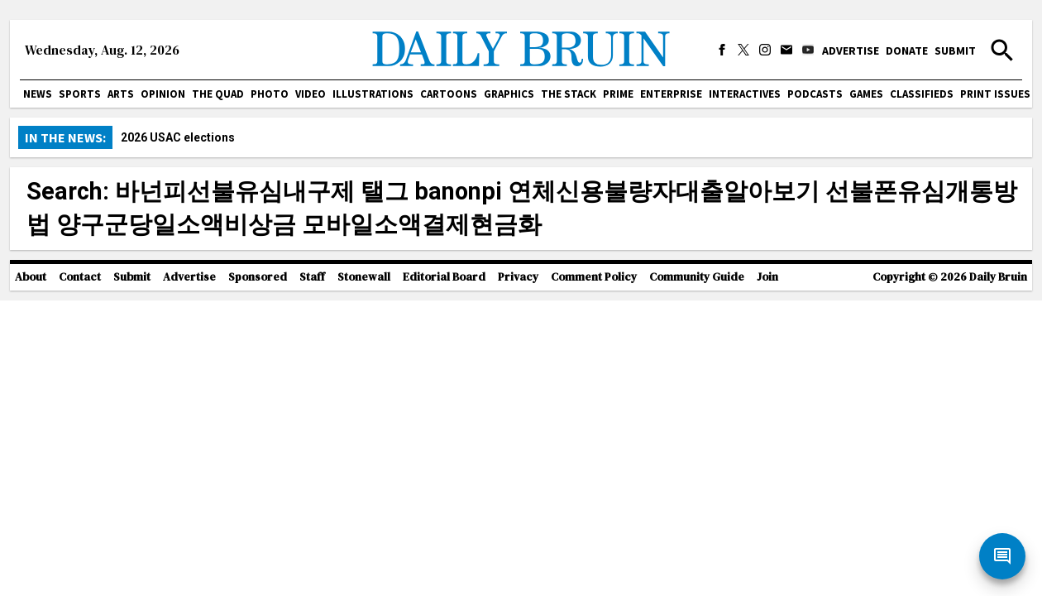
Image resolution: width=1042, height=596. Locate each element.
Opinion (163, 94)
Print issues (995, 94)
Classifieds (922, 94)
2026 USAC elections (178, 137)
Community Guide (696, 277)
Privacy (518, 277)
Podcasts (815, 94)
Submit (955, 50)
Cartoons (448, 94)
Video (310, 94)
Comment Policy (594, 277)
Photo (270, 94)
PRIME (618, 94)
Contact (80, 277)
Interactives (745, 94)
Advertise (850, 50)
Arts (121, 94)
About (30, 277)
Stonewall (363, 277)
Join (767, 277)
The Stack (568, 94)
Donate (907, 50)
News (37, 94)
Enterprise (671, 94)
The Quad (218, 94)
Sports (80, 94)
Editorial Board (444, 277)
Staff (312, 277)
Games (866, 94)
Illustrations (372, 94)
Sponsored (257, 277)
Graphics (509, 94)
